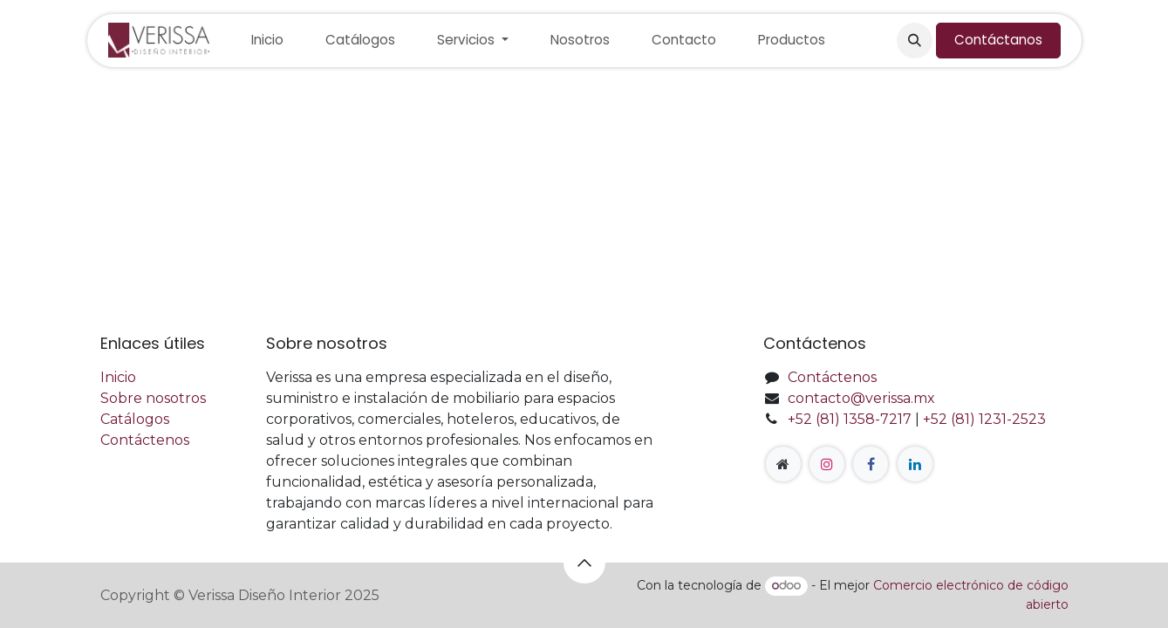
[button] (914, 40)
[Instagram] (826, 464)
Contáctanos (998, 40)
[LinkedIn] (915, 464)
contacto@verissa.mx (861, 398)
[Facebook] (870, 464)
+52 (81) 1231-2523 (984, 419)
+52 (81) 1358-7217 (850, 419)
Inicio (118, 377)
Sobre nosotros (153, 398)
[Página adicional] (783, 464)
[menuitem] (267, 41)
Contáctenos (144, 440)
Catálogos (134, 419)
